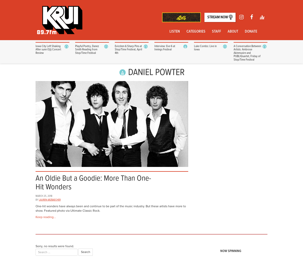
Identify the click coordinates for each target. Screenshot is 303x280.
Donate (251, 31)
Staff (216, 31)
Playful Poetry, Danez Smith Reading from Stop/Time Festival (87, 49)
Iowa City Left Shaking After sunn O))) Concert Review (48, 49)
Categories (195, 31)
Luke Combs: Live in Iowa (205, 48)
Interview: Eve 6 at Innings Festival (164, 48)
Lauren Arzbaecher (50, 200)
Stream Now (220, 17)
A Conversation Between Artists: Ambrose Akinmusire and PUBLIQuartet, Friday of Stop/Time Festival (247, 53)
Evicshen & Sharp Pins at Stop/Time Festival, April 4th (128, 49)
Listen (174, 31)
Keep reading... (46, 217)
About (233, 31)
